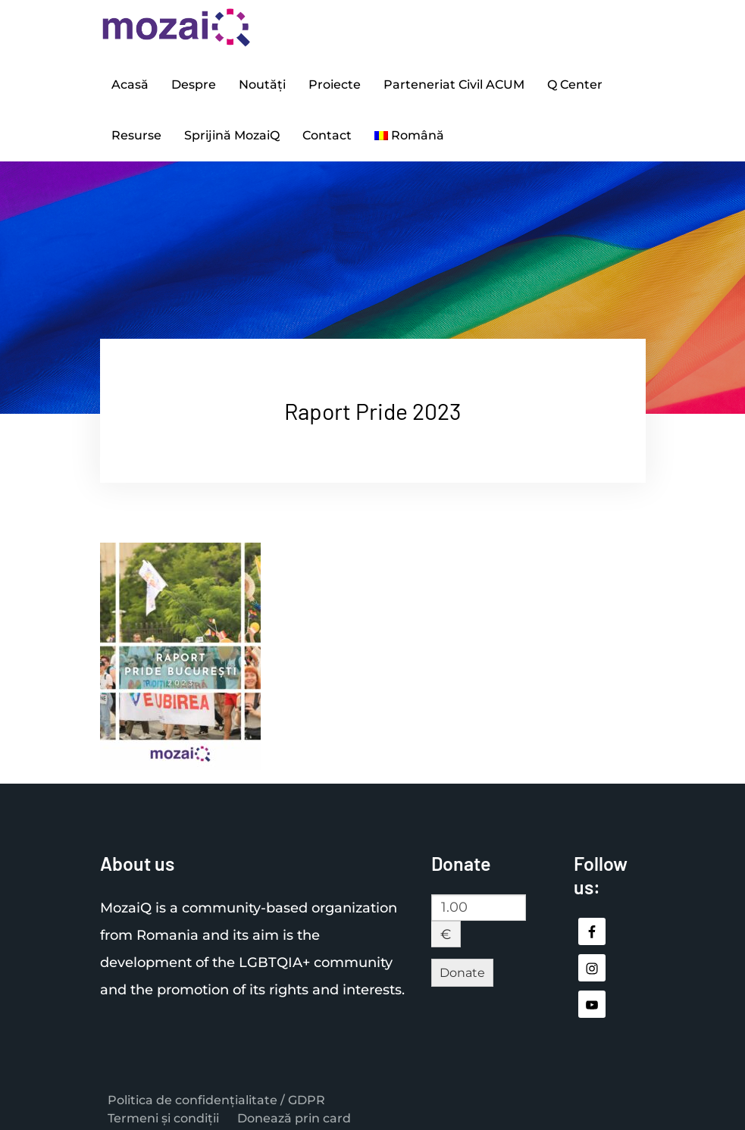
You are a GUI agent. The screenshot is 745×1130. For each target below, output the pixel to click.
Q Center (575, 82)
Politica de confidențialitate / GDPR (216, 1091)
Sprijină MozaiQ (232, 128)
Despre (193, 82)
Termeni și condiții (163, 1109)
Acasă (130, 82)
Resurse (136, 128)
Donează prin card (294, 1109)
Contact (327, 128)
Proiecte (334, 82)
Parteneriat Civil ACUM (453, 82)
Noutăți (262, 82)
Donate (462, 963)
